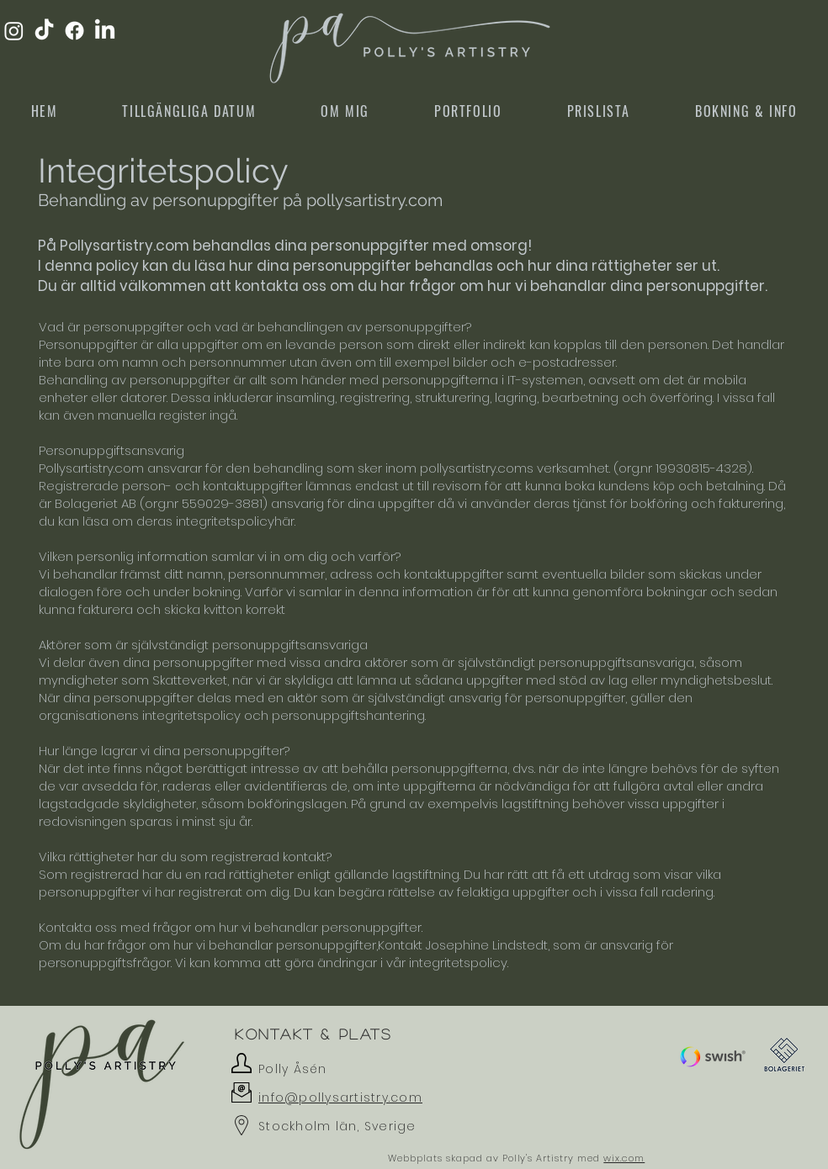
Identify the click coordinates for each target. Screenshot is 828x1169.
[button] (713, 1056)
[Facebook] (74, 31)
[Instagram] (14, 31)
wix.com (624, 1158)
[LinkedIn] (105, 31)
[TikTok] (44, 31)
